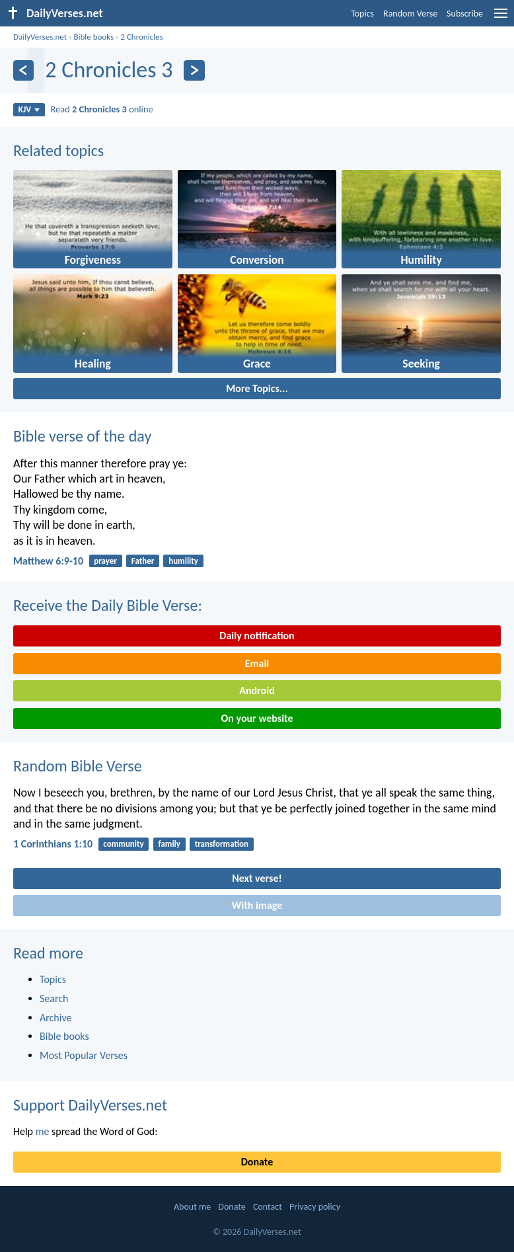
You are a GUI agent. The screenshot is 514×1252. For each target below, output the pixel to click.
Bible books (93, 37)
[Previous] (23, 70)
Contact (267, 1206)
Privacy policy (314, 1206)
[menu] (501, 18)
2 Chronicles (141, 37)
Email (257, 663)
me (43, 1131)
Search (54, 998)
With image (257, 905)
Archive (55, 1017)
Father (143, 561)
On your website (257, 718)
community (123, 844)
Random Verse (410, 13)
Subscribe (465, 13)
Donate (257, 1161)
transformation (221, 844)
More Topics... (256, 388)
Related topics (58, 150)
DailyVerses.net (40, 37)
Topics (362, 13)
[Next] (194, 70)
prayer (105, 561)
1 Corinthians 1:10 (52, 844)
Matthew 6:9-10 (48, 561)
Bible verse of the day (82, 436)
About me (192, 1206)
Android (256, 690)
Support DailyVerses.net (90, 1105)
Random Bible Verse (77, 765)
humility (183, 561)
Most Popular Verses (84, 1055)
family (169, 844)
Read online (102, 109)
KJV (29, 109)
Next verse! (256, 878)
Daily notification (256, 635)
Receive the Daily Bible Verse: (107, 605)
